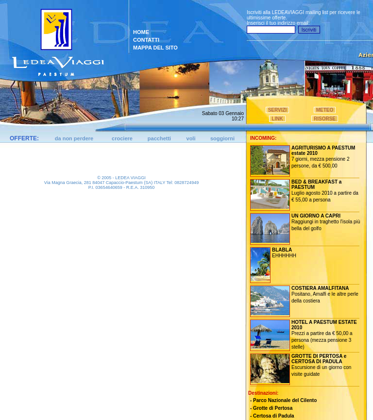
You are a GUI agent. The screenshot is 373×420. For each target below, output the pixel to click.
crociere (122, 138)
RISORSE (325, 118)
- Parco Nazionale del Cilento (283, 400)
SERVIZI (277, 110)
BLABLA (282, 249)
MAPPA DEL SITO (155, 47)
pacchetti (159, 138)
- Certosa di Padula (272, 416)
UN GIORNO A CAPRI (315, 215)
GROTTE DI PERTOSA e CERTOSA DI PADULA (318, 358)
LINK (277, 118)
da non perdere (74, 138)
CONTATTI (146, 40)
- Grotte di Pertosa (271, 408)
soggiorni (222, 138)
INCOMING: (263, 138)
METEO (325, 110)
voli (191, 138)
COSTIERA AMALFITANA (320, 288)
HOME (141, 32)
